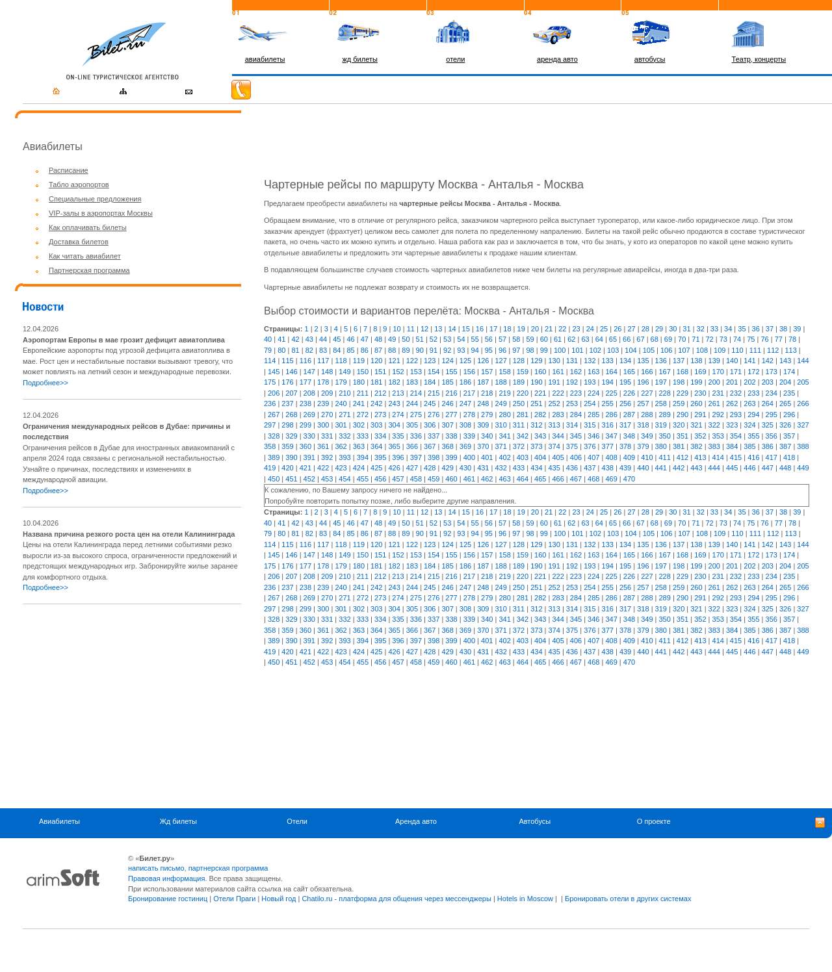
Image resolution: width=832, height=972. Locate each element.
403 (522, 457)
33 (714, 329)
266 (803, 403)
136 (661, 360)
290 (682, 414)
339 (469, 436)
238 (305, 403)
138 (696, 360)
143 (785, 360)
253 (572, 403)
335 (398, 436)
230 (700, 393)
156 (469, 372)
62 (571, 339)
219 (504, 393)
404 (540, 457)
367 (430, 446)
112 (773, 350)
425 (376, 468)
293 (736, 414)
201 (732, 382)
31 (686, 329)
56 (489, 339)
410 (647, 457)
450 (274, 479)
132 (589, 360)
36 (756, 329)
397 (416, 457)
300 (323, 425)
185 (447, 382)
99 (544, 350)
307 (447, 425)
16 (480, 329)
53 (447, 339)
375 (572, 446)
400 (469, 457)
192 (572, 382)
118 (340, 360)
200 (714, 382)
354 (736, 436)
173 (771, 372)
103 (613, 350)
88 (392, 350)
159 (522, 372)
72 (710, 339)
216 (451, 393)
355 (753, 436)
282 (540, 414)
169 (700, 372)
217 (469, 393)
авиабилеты (265, 59)
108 (702, 350)
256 (625, 403)
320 (678, 425)
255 (608, 403)
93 (461, 350)
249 (500, 403)
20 (535, 329)
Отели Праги (234, 898)
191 (554, 382)
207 (291, 393)
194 (608, 382)
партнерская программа (228, 868)
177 (305, 382)
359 (287, 446)
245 (430, 403)
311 (519, 425)
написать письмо (156, 868)
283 (558, 414)
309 (483, 425)
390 (291, 457)
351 (682, 436)
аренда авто (557, 59)
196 (643, 382)
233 (753, 393)
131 (572, 360)
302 (359, 425)
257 (643, 403)
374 (554, 446)
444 (714, 468)
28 (645, 329)
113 (790, 350)
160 (540, 372)
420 (287, 468)
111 (755, 350)
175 (270, 382)
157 (487, 372)
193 (589, 382)
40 (268, 339)
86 (365, 350)
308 (465, 425)
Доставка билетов (79, 242)
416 (753, 457)
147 (309, 372)
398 (433, 457)
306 (430, 425)
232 (736, 393)
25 (604, 329)
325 (768, 425)
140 (732, 360)
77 (779, 339)
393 (344, 457)
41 (281, 339)
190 (536, 382)
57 (502, 339)
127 (500, 360)
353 (718, 436)
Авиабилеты (59, 822)
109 (719, 350)
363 (359, 446)
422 (323, 468)
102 (595, 350)
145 (274, 372)
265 (785, 403)
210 (344, 393)
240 (340, 403)
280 (504, 414)
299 (305, 425)
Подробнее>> (45, 383)
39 (797, 329)
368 (447, 446)
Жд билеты (178, 822)
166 (647, 372)
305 (412, 425)
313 (554, 425)
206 (274, 393)
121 (394, 360)
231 (718, 393)
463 (504, 479)
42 (295, 339)
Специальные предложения (95, 199)
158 (504, 372)
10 (396, 329)
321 (696, 425)
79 (268, 350)
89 (406, 350)
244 (412, 403)
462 (487, 479)
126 (483, 360)
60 (544, 339)
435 (554, 468)
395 (380, 457)
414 (718, 457)
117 (323, 360)
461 (469, 479)
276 (433, 414)
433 (519, 468)
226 (629, 393)
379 (643, 446)
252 (554, 403)
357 (789, 436)
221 (540, 393)
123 (430, 360)
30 (673, 329)
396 (398, 457)
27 (631, 329)
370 (483, 446)
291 (700, 414)
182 (394, 382)
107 (684, 350)
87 (378, 350)
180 (359, 382)
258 (661, 403)
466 (558, 479)
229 (682, 393)
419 (270, 468)
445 (732, 468)
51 (420, 339)
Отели (297, 822)
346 (593, 436)
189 (519, 382)
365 (394, 446)
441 (661, 468)
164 (611, 372)
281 (522, 414)
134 (625, 360)
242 (376, 403)
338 (451, 436)
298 (287, 425)
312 (536, 425)
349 (647, 436)
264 (768, 403)
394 (363, 457)
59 (530, 339)
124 (447, 360)
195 (625, 382)
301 (340, 425)
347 (611, 436)
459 (433, 479)
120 (376, 360)
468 (593, 479)
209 (327, 393)
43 (309, 339)
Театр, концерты (759, 59)
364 (376, 446)
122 (412, 360)
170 (718, 372)
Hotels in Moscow (525, 898)
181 (376, 382)
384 (732, 446)
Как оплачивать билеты (88, 227)
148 (327, 372)
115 (287, 360)
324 (749, 425)
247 (465, 403)
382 (696, 446)
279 (487, 414)
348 (629, 436)
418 (789, 457)
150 (363, 372)
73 (723, 339)
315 (589, 425)
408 (611, 457)
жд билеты (359, 59)
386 (768, 446)
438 (608, 468)
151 (380, 372)
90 (420, 350)
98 (530, 350)
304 (394, 425)
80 (281, 350)
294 (753, 414)
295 (771, 414)
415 (736, 457)
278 (469, 414)
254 (589, 403)
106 (666, 350)
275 (416, 414)
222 (558, 393)
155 (451, 372)
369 (465, 446)
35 (742, 329)
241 (359, 403)
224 (593, 393)
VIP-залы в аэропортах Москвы (101, 213)
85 (350, 350)
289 (664, 414)
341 (504, 436)
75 (751, 339)
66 (626, 339)
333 (363, 436)
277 (451, 414)
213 (398, 393)
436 (572, 468)
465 (540, 479)
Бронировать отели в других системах (628, 898)
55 (475, 339)
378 (625, 446)
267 (274, 414)
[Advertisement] (132, 706)
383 (714, 446)
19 (521, 329)
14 (452, 329)
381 (678, 446)
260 (696, 403)
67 (640, 339)
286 (611, 414)
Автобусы (535, 822)
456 (380, 479)
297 (270, 425)
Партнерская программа (89, 270)
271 (344, 414)
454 (344, 479)
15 (466, 329)
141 (749, 360)
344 (558, 436)
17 (493, 329)
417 (771, 457)
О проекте (654, 822)
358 (270, 446)
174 (789, 372)
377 (608, 446)
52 (433, 339)
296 (789, 414)
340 (487, 436)
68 (654, 339)
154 (433, 372)
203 (768, 382)
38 (783, 329)
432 (500, 468)
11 (411, 329)
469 (611, 479)
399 (451, 457)
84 (337, 350)
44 (323, 339)
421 (305, 468)
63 (585, 339)
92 (447, 350)
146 (291, 372)
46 (350, 339)
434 (536, 468)
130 (554, 360)
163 (593, 372)
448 (785, 468)
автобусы (650, 59)
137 (678, 360)
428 (430, 468)
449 (803, 468)
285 (593, 414)
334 (380, 436)
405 (558, 457)
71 (695, 339)
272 (363, 414)
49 (392, 339)
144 (803, 360)
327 (803, 425)
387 (785, 446)
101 (577, 350)
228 (664, 393)
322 (714, 425)
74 (737, 339)
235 (789, 393)
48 (378, 339)
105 (649, 350)
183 (412, 382)
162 (576, 372)
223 (576, 393)
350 (664, 436)
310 (500, 425)
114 (270, 360)
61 (558, 339)
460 (451, 479)
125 (465, 360)
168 (682, 372)
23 (576, 329)
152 (398, 372)
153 (416, 372)
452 (309, 479)
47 (365, 339)
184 (430, 382)
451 (291, 479)
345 (576, 436)
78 (792, 339)
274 (398, 414)
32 (701, 329)
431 (483, 468)
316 (608, 425)
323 (732, 425)
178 (323, 382)
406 (576, 457)
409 (629, 457)
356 (771, 436)
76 (764, 339)
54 (461, 339)
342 (522, 436)
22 (562, 329)
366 (412, 446)
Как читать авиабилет (85, 256)
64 (599, 339)
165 (629, 372)
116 (305, 360)
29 (659, 329)
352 (700, 436)
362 (340, 446)
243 (394, 403)
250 (519, 403)
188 (500, 382)
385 (749, 446)
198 (678, 382)
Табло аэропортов (79, 184)
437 (589, 468)
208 (309, 393)
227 (647, 393)
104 (630, 350)
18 (507, 329)
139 (714, 360)
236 (270, 403)
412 (682, 457)
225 (611, 393)
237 (287, 403)
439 (625, 468)
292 (718, 414)
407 (593, 457)
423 (340, 468)
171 (736, 372)
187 (483, 382)
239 (323, 403)
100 (560, 350)
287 (629, 414)
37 (770, 329)
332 (344, 436)
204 (785, 382)
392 (327, 457)
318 (643, 425)
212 (380, 393)
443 (696, 468)
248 (483, 403)
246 (447, 403)
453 (327, 479)
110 (737, 350)
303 (376, 425)
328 (274, 436)
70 (682, 339)
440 (643, 468)
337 (433, 436)
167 (664, 372)
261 (714, 403)
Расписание (68, 170)
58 (516, 339)
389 (274, 457)
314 (572, 425)
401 (487, 457)
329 (291, 436)
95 (489, 350)
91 (433, 350)
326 (785, 425)
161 (558, 372)
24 (590, 329)
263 (749, 403)
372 (519, 446)
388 (803, 446)
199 (696, 382)
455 (363, 479)
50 (406, 339)
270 (327, 414)
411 (664, 457)
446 (749, 468)
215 (433, 393)
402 (504, 457)
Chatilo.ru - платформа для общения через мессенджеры (396, 898)
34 (728, 329)
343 (540, 436)
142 (768, 360)
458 (416, 479)
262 (732, 403)
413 (700, 457)
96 (502, 350)
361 (323, 446)
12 (424, 329)
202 (749, 382)
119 (359, 360)
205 (803, 382)
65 (613, 339)
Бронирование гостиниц (167, 898)
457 (398, 479)
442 (678, 468)
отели (455, 59)
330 (309, 436)
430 (465, 468)
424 (359, 468)
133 (608, 360)
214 (416, 393)
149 (344, 372)
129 (536, 360)
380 (661, 446)
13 (438, 329)
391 (309, 457)
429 (447, 468)
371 (500, 446)
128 (519, 360)
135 (643, 360)
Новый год (278, 898)
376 (589, 446)
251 (536, 403)
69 (668, 339)
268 (291, 414)
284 (576, 414)
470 (629, 479)
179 (340, 382)
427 (412, 468)
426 (394, 468)
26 (617, 329)
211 (363, 393)
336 (416, 436)
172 (753, 372)
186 (465, 382)
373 (536, 446)
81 (295, 350)
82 (309, 350)
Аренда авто (416, 822)
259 (678, 403)
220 (522, 393)
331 (327, 436)
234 (771, 393)
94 (475, 350)
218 (487, 393)
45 (337, 339)
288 (647, 414)
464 (522, 479)
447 (768, 468)
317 (625, 425)
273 (380, 414)
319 (661, 425)
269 (309, 414)
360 (305, 446)
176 (287, 382)
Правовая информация (166, 878)
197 (661, 382)
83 (323, 350)
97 (516, 350)
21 (548, 329)
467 (576, 479)
